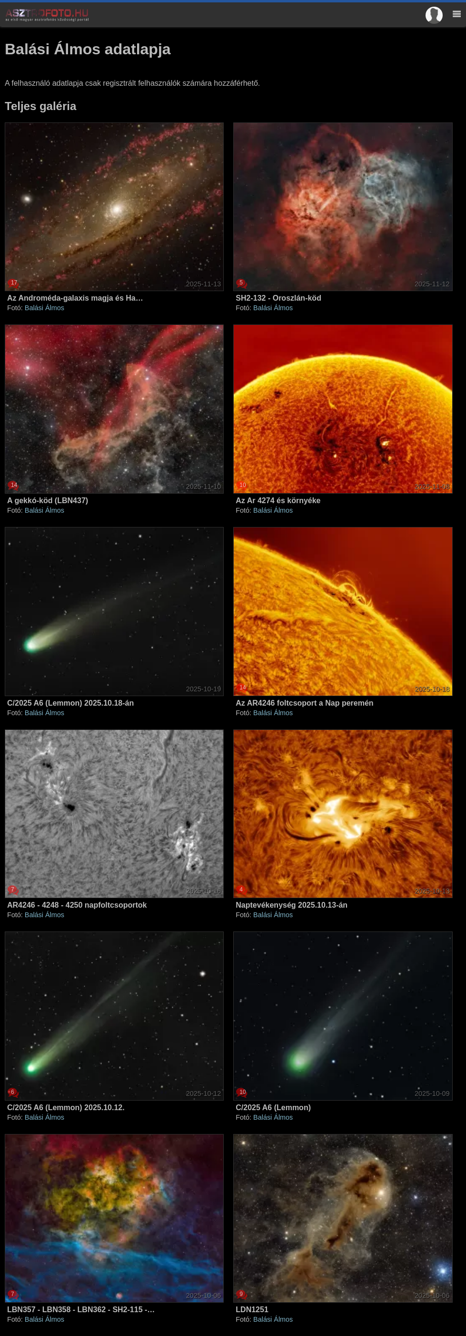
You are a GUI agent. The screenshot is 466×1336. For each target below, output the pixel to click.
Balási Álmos (44, 308)
